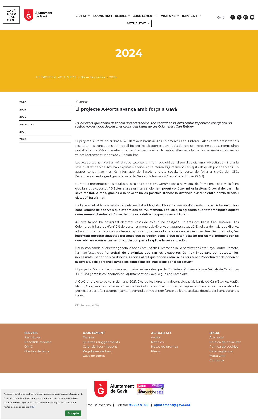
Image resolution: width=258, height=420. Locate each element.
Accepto (73, 413)
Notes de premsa (164, 346)
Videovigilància (221, 351)
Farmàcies (32, 337)
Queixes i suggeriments (101, 342)
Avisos (156, 337)
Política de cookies (223, 346)
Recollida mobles (37, 342)
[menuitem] (83, 16)
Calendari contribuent (100, 346)
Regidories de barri (97, 351)
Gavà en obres (94, 355)
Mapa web (217, 355)
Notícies (157, 342)
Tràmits (89, 337)
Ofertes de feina (36, 351)
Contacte (216, 360)
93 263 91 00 (139, 405)
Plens (155, 351)
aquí (32, 406)
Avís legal (216, 337)
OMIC (28, 346)
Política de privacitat (225, 342)
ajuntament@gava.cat (172, 405)
